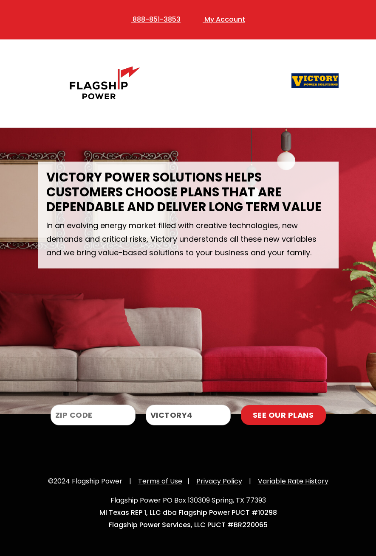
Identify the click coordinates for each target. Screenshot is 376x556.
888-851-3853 (156, 19)
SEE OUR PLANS (283, 415)
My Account (224, 19)
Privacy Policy (219, 481)
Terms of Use (160, 481)
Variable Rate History (293, 481)
